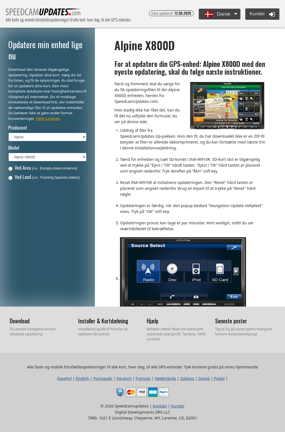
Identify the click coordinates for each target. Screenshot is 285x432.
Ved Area (42, 167)
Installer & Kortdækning (103, 321)
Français (143, 378)
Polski (219, 378)
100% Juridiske (47, 118)
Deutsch (123, 378)
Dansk (217, 14)
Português (102, 378)
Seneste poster (231, 321)
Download (20, 321)
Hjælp (152, 321)
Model (13, 147)
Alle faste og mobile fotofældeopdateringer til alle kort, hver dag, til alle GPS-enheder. (44, 13)
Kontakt (160, 406)
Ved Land (44, 176)
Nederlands (165, 378)
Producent (17, 127)
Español (64, 378)
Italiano (187, 378)
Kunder (262, 14)
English (82, 378)
